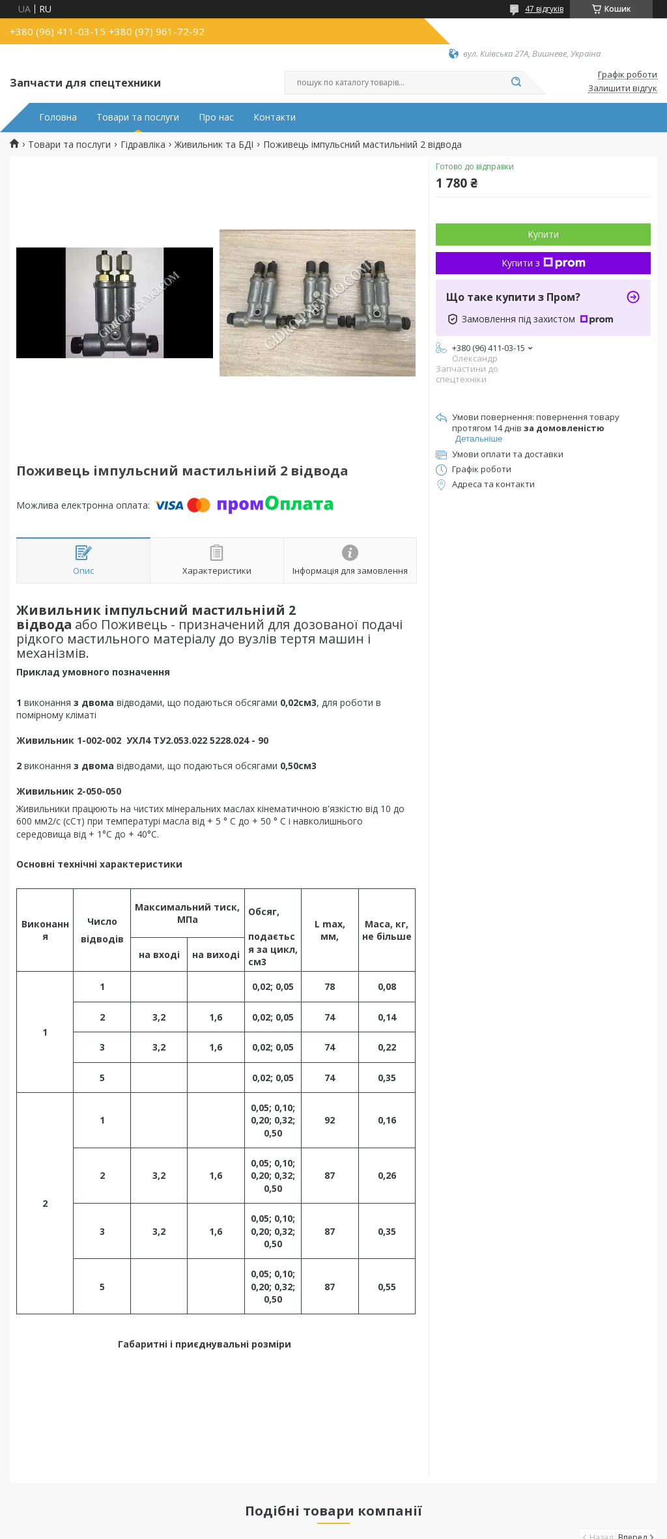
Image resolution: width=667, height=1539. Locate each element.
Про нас (216, 117)
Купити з (544, 263)
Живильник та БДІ (214, 144)
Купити (543, 234)
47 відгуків (544, 8)
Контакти (274, 117)
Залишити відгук (622, 88)
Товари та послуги (137, 117)
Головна (58, 117)
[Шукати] (516, 82)
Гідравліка (143, 144)
